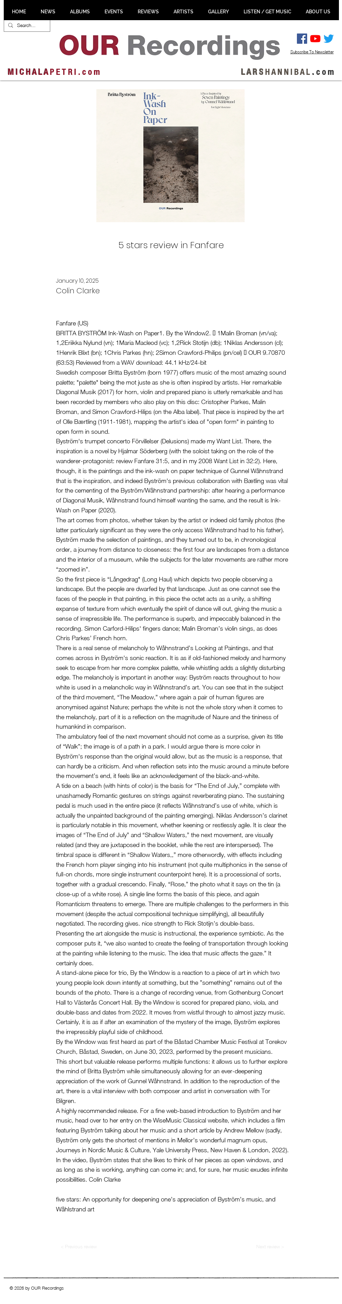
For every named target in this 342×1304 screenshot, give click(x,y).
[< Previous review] (79, 1246)
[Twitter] (329, 38)
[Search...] (26, 25)
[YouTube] (315, 38)
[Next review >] (270, 1246)
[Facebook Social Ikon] (302, 38)
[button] (48, 11)
